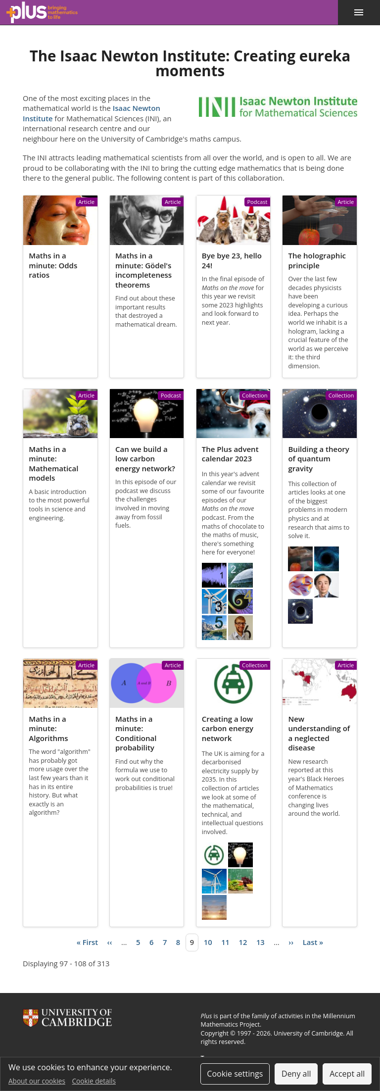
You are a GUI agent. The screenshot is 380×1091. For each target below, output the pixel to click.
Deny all (296, 1073)
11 (225, 942)
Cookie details (94, 1081)
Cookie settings (235, 1073)
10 (208, 942)
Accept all (347, 1073)
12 (243, 942)
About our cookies (36, 1081)
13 (260, 942)
